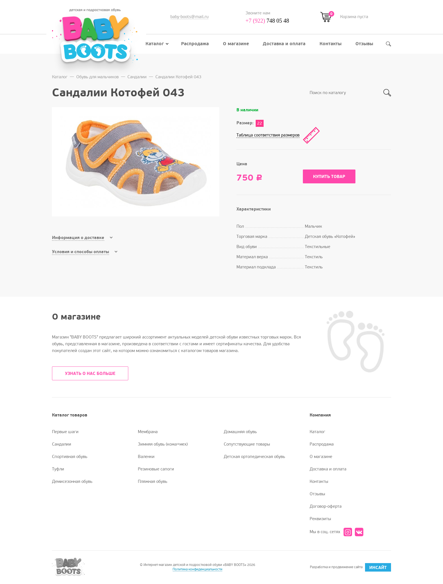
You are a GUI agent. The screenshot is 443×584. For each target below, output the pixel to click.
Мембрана (148, 431)
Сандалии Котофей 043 (178, 76)
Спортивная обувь (69, 456)
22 (259, 123)
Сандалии (137, 76)
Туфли (58, 469)
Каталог (157, 44)
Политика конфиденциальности (197, 569)
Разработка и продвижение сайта (350, 567)
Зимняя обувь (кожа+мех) (163, 444)
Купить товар (329, 176)
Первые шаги (65, 431)
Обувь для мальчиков (97, 76)
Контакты (331, 44)
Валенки (146, 456)
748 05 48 (267, 21)
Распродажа (195, 44)
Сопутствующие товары (247, 444)
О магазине (236, 44)
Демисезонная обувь (72, 481)
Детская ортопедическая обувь (254, 456)
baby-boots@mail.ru (189, 16)
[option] (135, 162)
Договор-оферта (326, 506)
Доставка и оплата (284, 44)
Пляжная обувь (152, 481)
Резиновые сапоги (156, 469)
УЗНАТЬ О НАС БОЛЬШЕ (90, 373)
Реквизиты (320, 518)
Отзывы (364, 44)
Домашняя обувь (240, 431)
